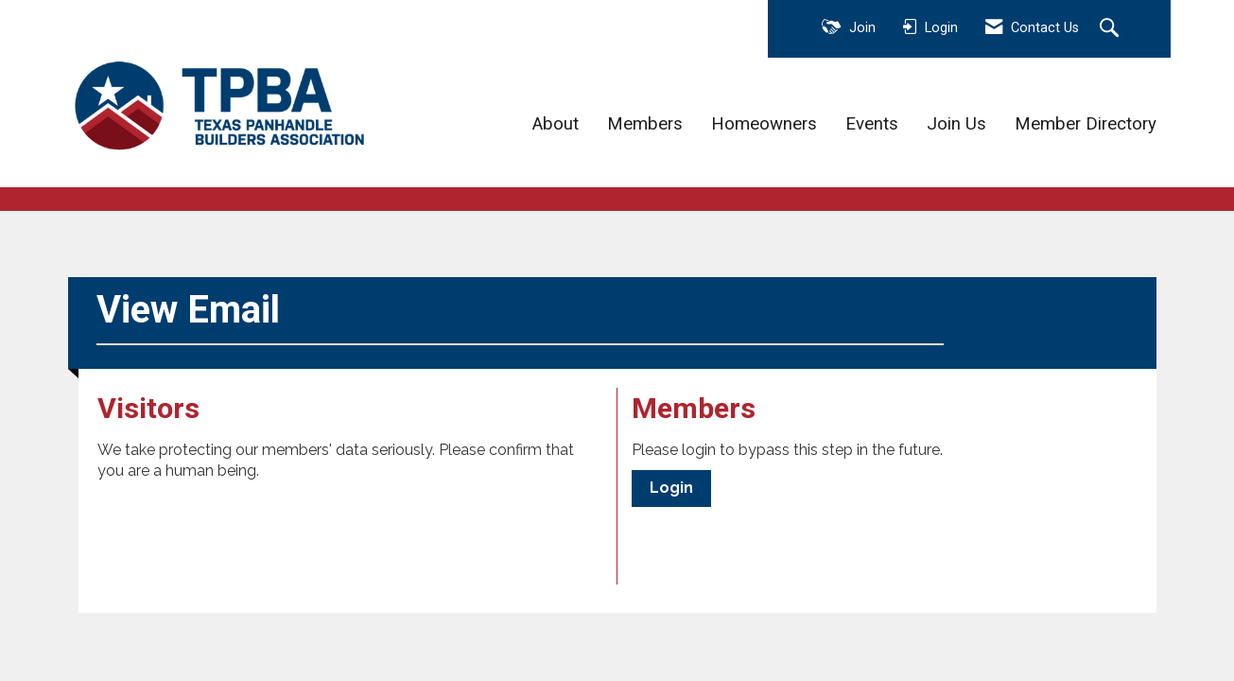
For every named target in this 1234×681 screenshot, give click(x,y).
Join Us (956, 124)
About (555, 124)
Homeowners (764, 124)
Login (671, 488)
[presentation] (241, 529)
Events (871, 124)
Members (645, 124)
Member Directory (1085, 124)
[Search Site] (1111, 29)
